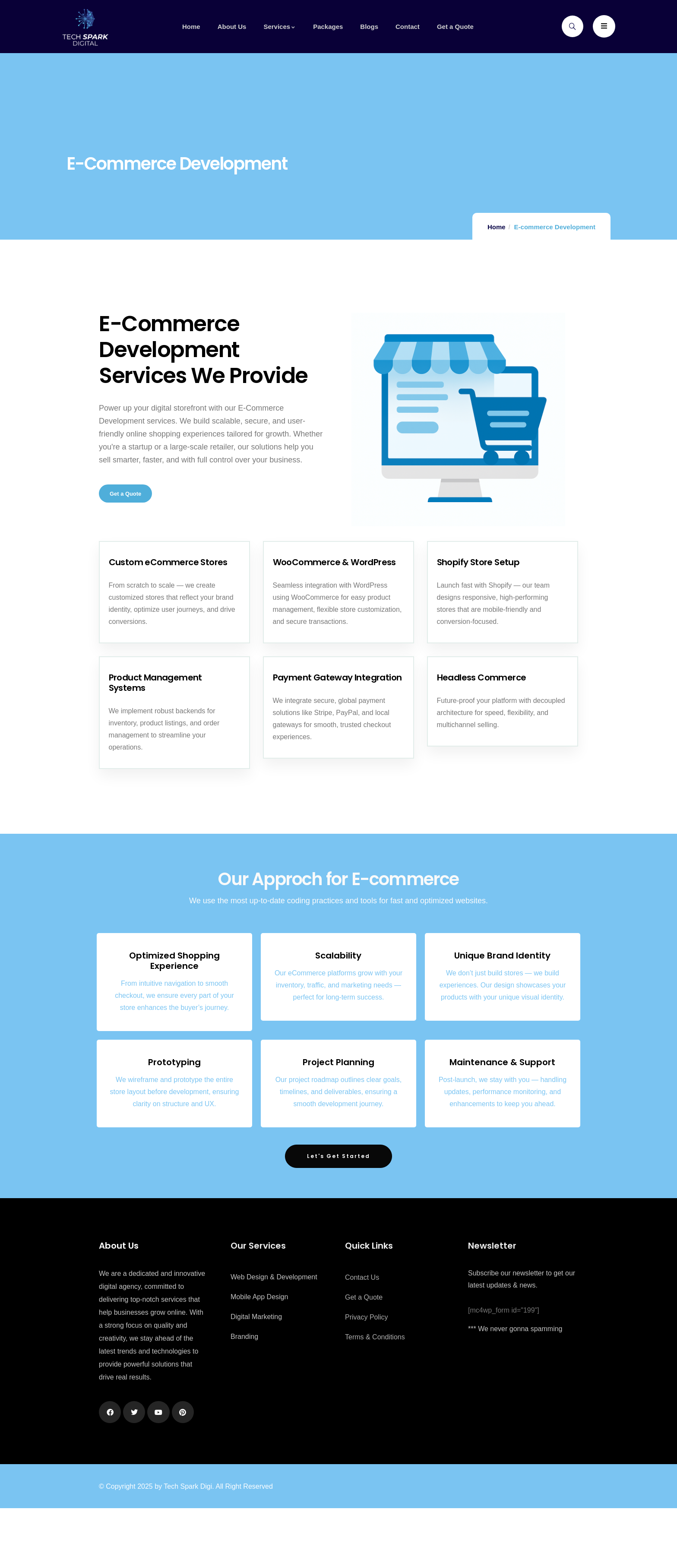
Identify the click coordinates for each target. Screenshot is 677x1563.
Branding (244, 1391)
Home (496, 227)
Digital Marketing (256, 1371)
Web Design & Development (274, 1331)
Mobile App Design (259, 1351)
